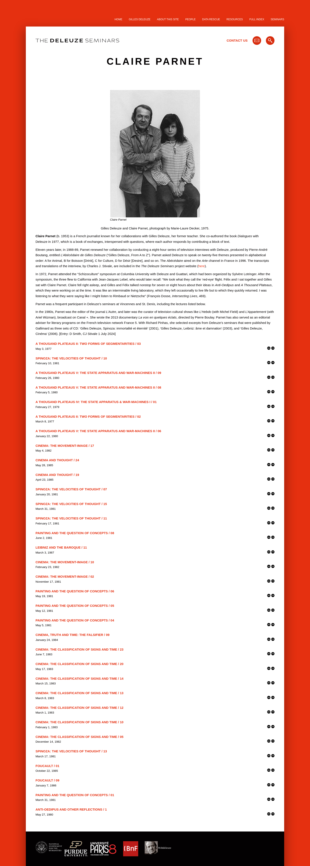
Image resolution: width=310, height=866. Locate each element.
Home (118, 19)
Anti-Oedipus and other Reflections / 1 (71, 809)
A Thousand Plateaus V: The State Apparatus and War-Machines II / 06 (98, 431)
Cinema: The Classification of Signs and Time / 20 (79, 664)
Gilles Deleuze (139, 19)
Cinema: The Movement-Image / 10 (65, 562)
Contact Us (237, 40)
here (201, 266)
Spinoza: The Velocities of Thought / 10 (71, 358)
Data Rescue (211, 19)
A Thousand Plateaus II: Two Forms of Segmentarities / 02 (88, 416)
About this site (168, 19)
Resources (234, 19)
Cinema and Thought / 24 (57, 460)
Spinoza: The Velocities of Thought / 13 (71, 751)
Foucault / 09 (47, 780)
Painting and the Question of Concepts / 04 (75, 620)
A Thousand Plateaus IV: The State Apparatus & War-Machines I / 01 (96, 402)
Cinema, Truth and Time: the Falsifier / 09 (73, 635)
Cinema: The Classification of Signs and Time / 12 (79, 707)
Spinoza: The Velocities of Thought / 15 (71, 504)
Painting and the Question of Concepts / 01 (75, 795)
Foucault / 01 (47, 766)
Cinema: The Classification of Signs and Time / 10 (79, 722)
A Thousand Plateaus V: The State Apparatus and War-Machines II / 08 (98, 387)
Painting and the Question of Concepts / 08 (75, 533)
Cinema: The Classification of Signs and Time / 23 (79, 649)
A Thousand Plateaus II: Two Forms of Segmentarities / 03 (88, 343)
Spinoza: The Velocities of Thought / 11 (71, 518)
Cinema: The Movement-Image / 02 (65, 576)
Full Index (256, 19)
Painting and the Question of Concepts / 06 (75, 591)
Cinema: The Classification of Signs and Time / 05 (79, 737)
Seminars (277, 19)
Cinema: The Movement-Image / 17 (65, 445)
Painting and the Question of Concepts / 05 (75, 605)
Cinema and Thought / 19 (57, 475)
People (190, 19)
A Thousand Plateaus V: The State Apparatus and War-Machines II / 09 (98, 373)
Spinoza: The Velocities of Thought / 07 (71, 489)
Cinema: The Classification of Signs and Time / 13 (79, 693)
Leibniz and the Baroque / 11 (61, 547)
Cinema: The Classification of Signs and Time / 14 (79, 678)
